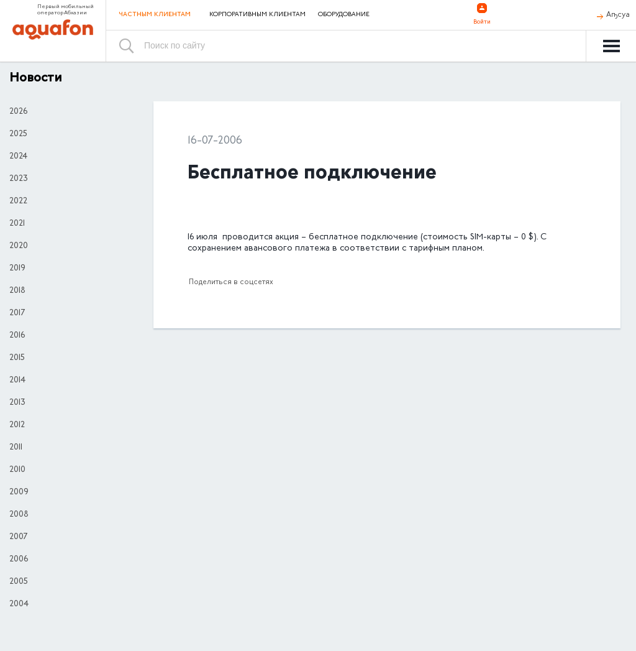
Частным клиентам (155, 14)
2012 (17, 425)
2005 (18, 582)
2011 (15, 447)
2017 (17, 313)
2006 (18, 559)
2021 (17, 223)
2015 (17, 358)
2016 (17, 335)
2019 (17, 268)
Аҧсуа (618, 15)
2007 (18, 537)
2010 (17, 470)
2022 (18, 201)
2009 (19, 492)
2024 (18, 156)
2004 (19, 604)
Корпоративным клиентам (257, 15)
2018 (17, 291)
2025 (18, 134)
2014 (17, 380)
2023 (18, 179)
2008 (19, 514)
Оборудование (344, 15)
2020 (18, 246)
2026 (18, 112)
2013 (17, 403)
